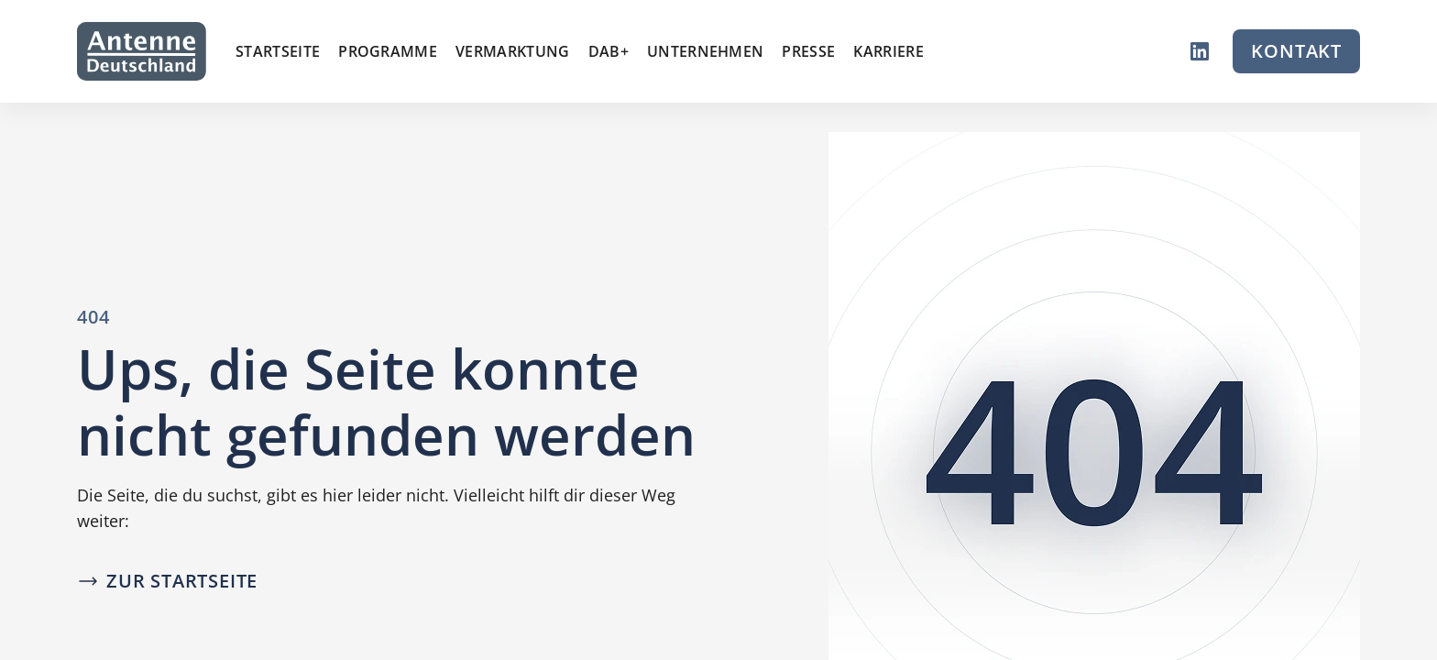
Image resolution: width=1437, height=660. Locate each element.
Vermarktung (512, 51)
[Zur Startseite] (141, 51)
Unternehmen (705, 51)
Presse (808, 51)
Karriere (888, 51)
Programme (387, 51)
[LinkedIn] (1199, 51)
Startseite (278, 51)
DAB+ (608, 51)
